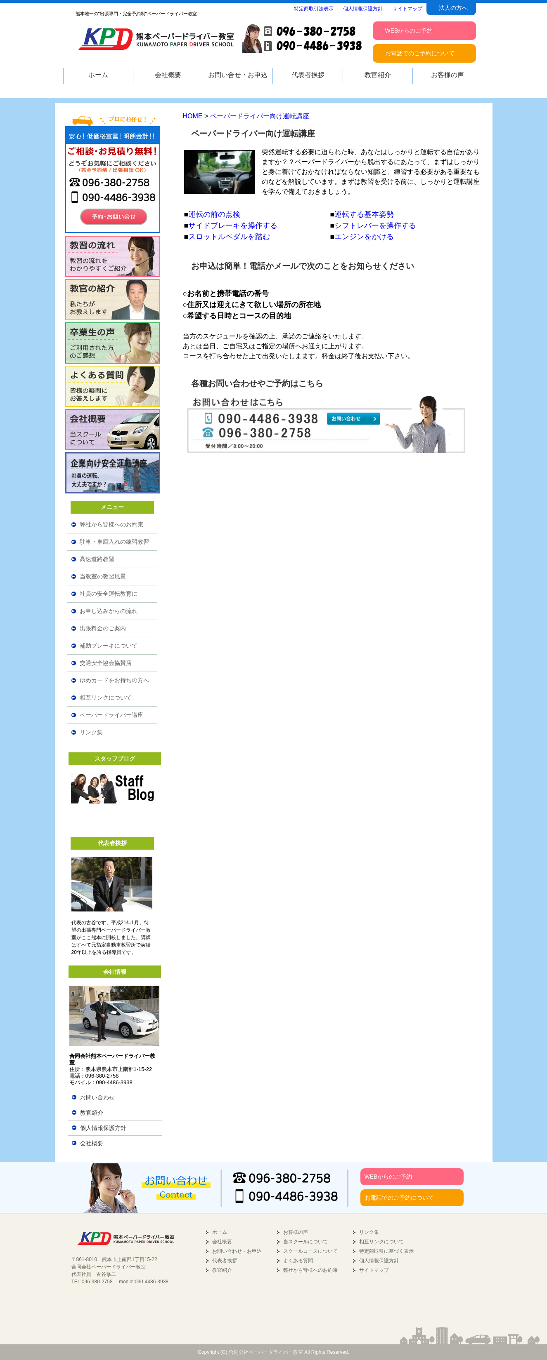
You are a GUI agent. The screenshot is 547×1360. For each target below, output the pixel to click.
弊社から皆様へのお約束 (111, 524)
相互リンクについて (106, 697)
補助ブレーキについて (108, 645)
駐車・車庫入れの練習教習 (114, 541)
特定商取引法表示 (314, 9)
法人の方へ (453, 8)
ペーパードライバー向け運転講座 (259, 116)
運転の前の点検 (214, 214)
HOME (193, 116)
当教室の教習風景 (103, 576)
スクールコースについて (310, 1251)
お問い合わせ (97, 1097)
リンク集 (91, 732)
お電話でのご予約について (399, 1197)
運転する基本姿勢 (364, 214)
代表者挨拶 (224, 1261)
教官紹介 (91, 1112)
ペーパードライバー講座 (111, 715)
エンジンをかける (364, 237)
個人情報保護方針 (103, 1128)
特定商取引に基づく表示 (386, 1251)
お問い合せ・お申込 (238, 74)
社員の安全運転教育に (108, 593)
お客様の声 (295, 1232)
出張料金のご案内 (103, 628)
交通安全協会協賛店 (106, 663)
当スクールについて (305, 1242)
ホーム (219, 1232)
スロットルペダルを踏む (229, 237)
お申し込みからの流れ (108, 611)
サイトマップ (374, 1270)
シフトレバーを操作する (375, 225)
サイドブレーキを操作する (232, 225)
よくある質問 (298, 1261)
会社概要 (91, 1143)
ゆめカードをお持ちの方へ (114, 680)
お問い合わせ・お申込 (237, 1251)
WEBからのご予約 (388, 1176)
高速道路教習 (97, 559)
